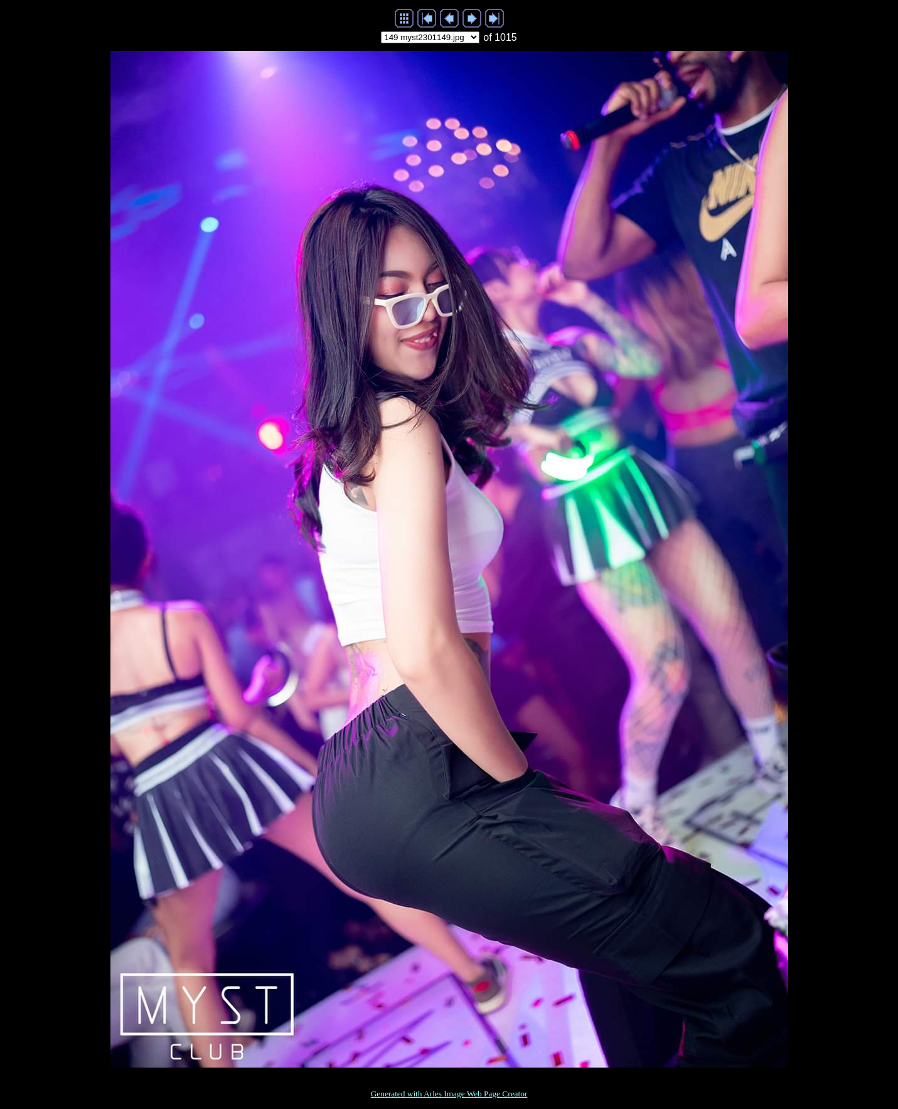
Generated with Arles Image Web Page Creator (449, 1093)
